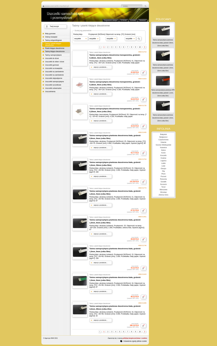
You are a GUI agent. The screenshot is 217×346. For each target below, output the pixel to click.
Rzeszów (163, 179)
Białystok (163, 134)
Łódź (163, 166)
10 (140, 47)
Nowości (143, 20)
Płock (163, 174)
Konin (163, 153)
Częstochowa (163, 140)
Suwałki (163, 182)
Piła (163, 171)
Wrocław (163, 192)
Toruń (163, 187)
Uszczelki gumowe (52, 65)
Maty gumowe (50, 34)
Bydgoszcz (163, 137)
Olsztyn (163, 169)
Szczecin (163, 184)
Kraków (163, 158)
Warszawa (163, 190)
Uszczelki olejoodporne (53, 78)
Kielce (163, 150)
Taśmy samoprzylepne (53, 55)
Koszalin (163, 155)
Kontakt (133, 20)
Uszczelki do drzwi (52, 58)
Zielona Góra (163, 195)
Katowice (163, 148)
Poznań (163, 176)
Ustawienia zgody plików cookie (133, 341)
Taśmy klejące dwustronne (55, 51)
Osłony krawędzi (51, 37)
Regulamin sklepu (110, 20)
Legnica (163, 161)
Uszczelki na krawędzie (53, 68)
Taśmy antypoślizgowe (53, 40)
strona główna (56, 6)
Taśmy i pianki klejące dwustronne (53, 44)
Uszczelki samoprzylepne (54, 82)
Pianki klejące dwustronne (54, 48)
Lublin (163, 163)
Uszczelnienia (50, 92)
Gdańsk (163, 142)
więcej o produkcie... (101, 67)
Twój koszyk (54, 26)
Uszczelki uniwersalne (53, 88)
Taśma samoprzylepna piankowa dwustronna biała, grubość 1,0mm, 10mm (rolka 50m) (163, 67)
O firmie (124, 20)
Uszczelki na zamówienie (54, 72)
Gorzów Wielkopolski (163, 145)
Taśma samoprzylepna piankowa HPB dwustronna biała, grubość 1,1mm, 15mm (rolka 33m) (163, 93)
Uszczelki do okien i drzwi (54, 62)
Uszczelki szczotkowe (53, 85)
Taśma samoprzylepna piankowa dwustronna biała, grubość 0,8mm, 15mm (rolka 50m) (163, 42)
